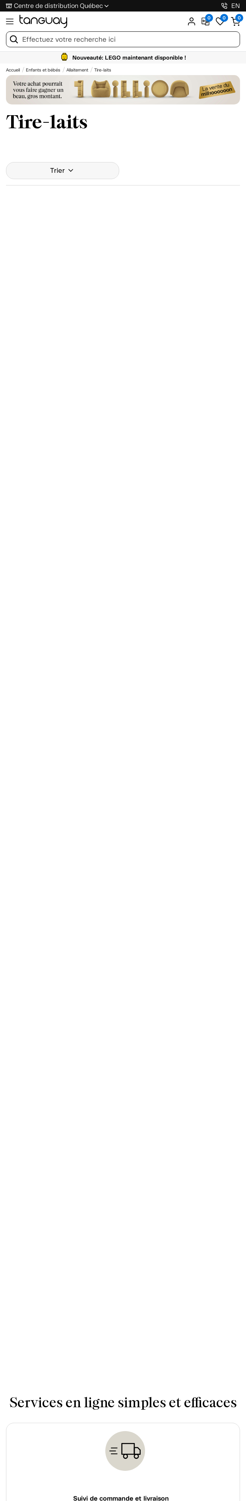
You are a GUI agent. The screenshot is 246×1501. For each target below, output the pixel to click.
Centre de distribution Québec (58, 6)
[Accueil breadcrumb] (13, 70)
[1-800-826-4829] (224, 6)
